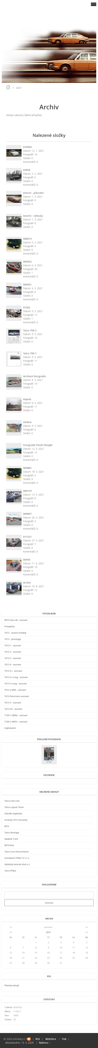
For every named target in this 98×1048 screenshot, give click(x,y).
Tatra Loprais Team (14, 807)
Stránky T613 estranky (15, 819)
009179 (27, 491)
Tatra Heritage (11, 832)
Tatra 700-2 (30, 330)
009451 (27, 284)
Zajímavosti (10, 728)
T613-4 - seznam (12, 664)
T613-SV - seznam (13, 708)
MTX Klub (9, 845)
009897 (27, 513)
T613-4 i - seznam (13, 670)
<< (11, 927)
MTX (6, 826)
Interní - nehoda (33, 215)
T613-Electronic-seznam (16, 696)
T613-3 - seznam (12, 658)
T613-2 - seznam (12, 651)
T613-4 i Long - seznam (16, 677)
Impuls (27, 399)
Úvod (8, 87)
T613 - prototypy (12, 639)
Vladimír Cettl (11, 838)
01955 (26, 307)
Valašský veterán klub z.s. (17, 864)
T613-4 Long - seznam (15, 683)
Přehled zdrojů (11, 985)
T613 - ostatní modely (15, 632)
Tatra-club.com (11, 800)
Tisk (64, 1039)
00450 (26, 559)
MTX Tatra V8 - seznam (15, 620)
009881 (27, 468)
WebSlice (50, 1039)
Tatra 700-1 (30, 353)
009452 (27, 261)
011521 (27, 536)
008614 (27, 238)
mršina (27, 422)
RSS (37, 1039)
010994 (27, 147)
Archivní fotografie (34, 376)
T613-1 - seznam (12, 645)
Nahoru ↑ (44, 1042)
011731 (49, 762)
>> (86, 927)
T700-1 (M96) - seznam (15, 715)
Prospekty (9, 626)
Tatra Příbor (10, 870)
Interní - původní (33, 193)
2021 (48, 932)
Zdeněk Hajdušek (13, 813)
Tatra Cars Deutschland (16, 851)
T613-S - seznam (12, 702)
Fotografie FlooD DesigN (37, 445)
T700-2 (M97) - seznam (15, 721)
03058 (26, 170)
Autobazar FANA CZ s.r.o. (16, 857)
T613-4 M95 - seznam (15, 689)
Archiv (27, 582)
